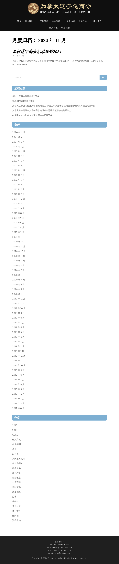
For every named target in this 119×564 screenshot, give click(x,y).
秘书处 (15, 501)
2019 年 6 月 (18, 327)
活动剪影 (56, 21)
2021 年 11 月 (18, 203)
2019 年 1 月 (18, 351)
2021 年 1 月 (18, 236)
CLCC (15, 434)
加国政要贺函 (18, 458)
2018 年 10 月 (18, 365)
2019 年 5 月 (18, 332)
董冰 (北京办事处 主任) (23, 100)
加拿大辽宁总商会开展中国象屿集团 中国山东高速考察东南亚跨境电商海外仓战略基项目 (53, 105)
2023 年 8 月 (18, 160)
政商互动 (83, 21)
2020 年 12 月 (19, 241)
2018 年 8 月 (18, 374)
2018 (14, 425)
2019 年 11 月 (18, 303)
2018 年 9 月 (18, 370)
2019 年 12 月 (18, 298)
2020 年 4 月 (18, 279)
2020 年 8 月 (18, 260)
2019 (14, 430)
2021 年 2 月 (18, 232)
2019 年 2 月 (18, 346)
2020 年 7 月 (18, 265)
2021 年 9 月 (18, 208)
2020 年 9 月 (18, 256)
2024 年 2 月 (18, 141)
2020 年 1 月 (18, 294)
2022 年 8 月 (18, 179)
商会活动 (16, 468)
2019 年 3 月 (18, 341)
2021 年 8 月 (18, 213)
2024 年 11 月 (18, 132)
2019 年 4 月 (18, 336)
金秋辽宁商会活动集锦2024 (36, 51)
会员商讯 (53, 27)
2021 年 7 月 (18, 217)
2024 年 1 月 (18, 146)
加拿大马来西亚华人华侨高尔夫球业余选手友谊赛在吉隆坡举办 (41, 110)
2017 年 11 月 (18, 403)
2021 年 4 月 (18, 227)
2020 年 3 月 (18, 284)
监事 (14, 496)
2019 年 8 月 (18, 317)
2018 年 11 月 (18, 360)
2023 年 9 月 (18, 156)
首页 (19, 21)
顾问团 (15, 515)
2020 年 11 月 (18, 246)
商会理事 (16, 472)
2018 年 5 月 (18, 389)
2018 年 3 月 (18, 398)
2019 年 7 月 (18, 322)
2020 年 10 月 (19, 251)
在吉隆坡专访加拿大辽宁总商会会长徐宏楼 (32, 115)
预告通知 (16, 520)
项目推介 (97, 21)
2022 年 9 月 (18, 175)
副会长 (15, 453)
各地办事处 (17, 463)
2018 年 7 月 (18, 379)
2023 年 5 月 (18, 165)
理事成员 (44, 21)
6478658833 (63, 544)
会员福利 (16, 444)
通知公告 (16, 506)
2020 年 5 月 (18, 275)
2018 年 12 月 (18, 355)
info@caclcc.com (63, 553)
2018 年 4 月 (18, 393)
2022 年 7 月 (18, 184)
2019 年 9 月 (18, 313)
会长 (14, 449)
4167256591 (66, 550)
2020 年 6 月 (18, 270)
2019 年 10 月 (18, 308)
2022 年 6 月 (18, 189)
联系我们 (65, 27)
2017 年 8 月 (18, 408)
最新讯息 (71, 21)
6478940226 (66, 547)
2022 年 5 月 (18, 194)
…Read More (21, 64)
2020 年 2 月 (18, 289)
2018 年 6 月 (18, 384)
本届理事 (16, 482)
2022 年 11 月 (18, 170)
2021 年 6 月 (18, 222)
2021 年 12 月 (18, 198)
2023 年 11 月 (18, 151)
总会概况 (29, 21)
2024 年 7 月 (18, 137)
